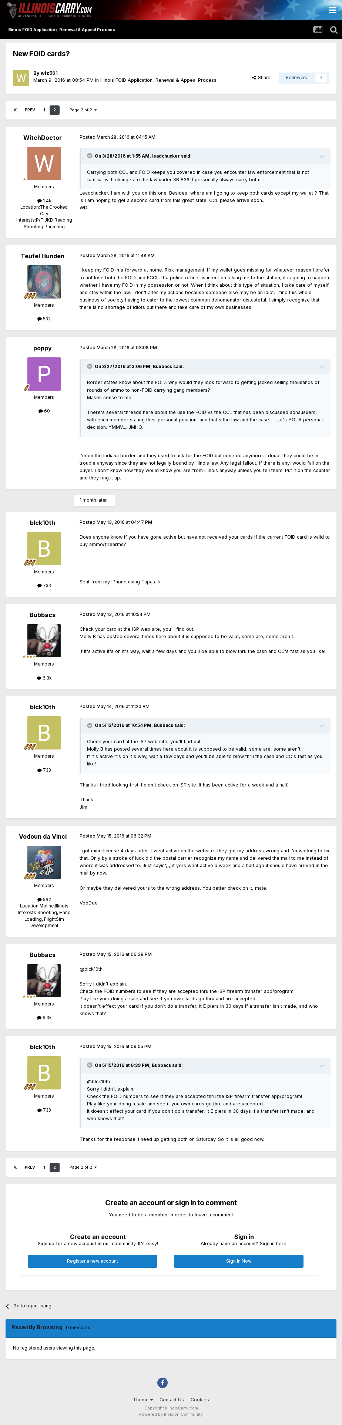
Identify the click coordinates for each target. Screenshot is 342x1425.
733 (44, 585)
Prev (30, 110)
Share (261, 77)
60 (44, 411)
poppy (42, 348)
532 (44, 318)
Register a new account (92, 1261)
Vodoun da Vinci (43, 836)
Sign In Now (239, 1261)
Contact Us (172, 1399)
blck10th (42, 522)
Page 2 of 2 (83, 110)
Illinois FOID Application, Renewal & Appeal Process (158, 80)
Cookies (200, 1399)
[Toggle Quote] (90, 156)
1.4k (44, 200)
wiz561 (49, 73)
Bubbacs (43, 615)
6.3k (44, 678)
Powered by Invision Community (171, 1414)
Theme (143, 1399)
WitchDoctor (42, 137)
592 (44, 899)
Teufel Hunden (42, 256)
